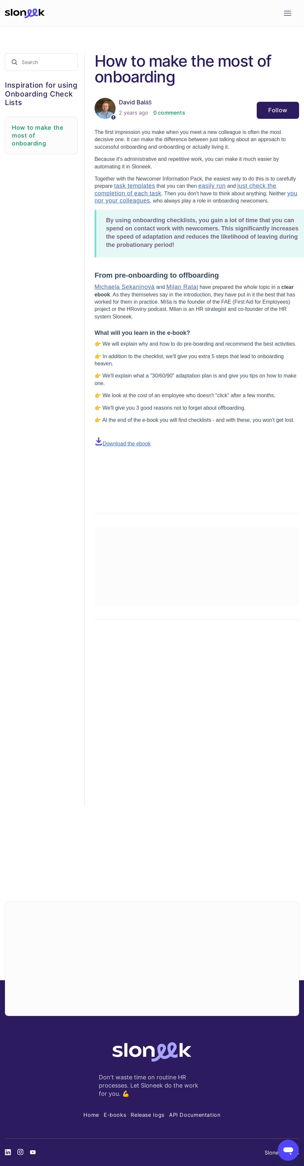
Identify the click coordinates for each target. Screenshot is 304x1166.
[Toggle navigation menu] (287, 13)
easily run (212, 186)
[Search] (41, 62)
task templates (134, 186)
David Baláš (135, 102)
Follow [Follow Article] (278, 110)
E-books (115, 1115)
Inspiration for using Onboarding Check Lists (41, 94)
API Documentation (195, 1115)
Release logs (147, 1115)
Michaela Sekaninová (125, 287)
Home (91, 1115)
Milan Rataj (182, 287)
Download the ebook (127, 443)
